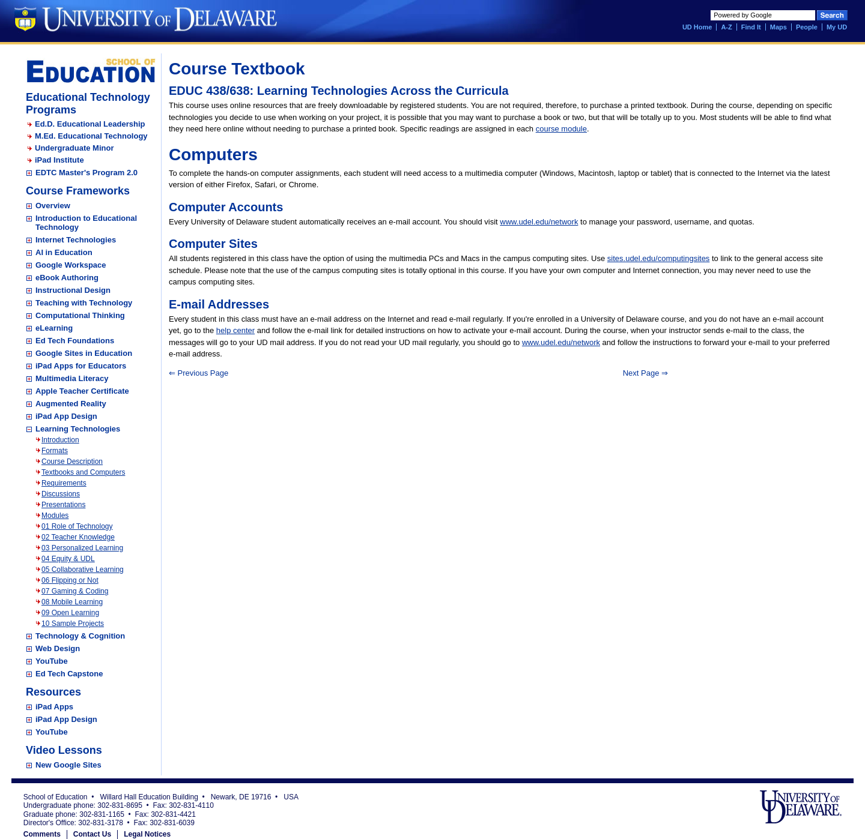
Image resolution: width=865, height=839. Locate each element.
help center (235, 330)
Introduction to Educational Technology (86, 223)
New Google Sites (68, 764)
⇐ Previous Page (198, 372)
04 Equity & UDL (68, 559)
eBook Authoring (67, 277)
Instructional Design (73, 290)
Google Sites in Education (83, 353)
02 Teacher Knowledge (78, 537)
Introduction (60, 440)
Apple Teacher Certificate (82, 390)
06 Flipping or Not (70, 580)
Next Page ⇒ (645, 372)
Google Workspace (70, 264)
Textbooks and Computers (83, 472)
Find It (751, 27)
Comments (42, 834)
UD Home (697, 27)
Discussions (60, 494)
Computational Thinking (80, 315)
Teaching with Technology (83, 302)
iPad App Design (66, 416)
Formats (54, 451)
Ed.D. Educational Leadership (90, 123)
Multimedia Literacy (71, 378)
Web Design (57, 648)
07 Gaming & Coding (74, 591)
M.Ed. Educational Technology (91, 135)
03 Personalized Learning (82, 548)
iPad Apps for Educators (80, 365)
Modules (54, 515)
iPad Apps (54, 706)
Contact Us (92, 834)
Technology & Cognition (80, 635)
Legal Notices (147, 834)
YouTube (51, 661)
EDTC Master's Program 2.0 (86, 172)
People (807, 27)
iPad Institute (59, 159)
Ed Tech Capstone (69, 673)
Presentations (63, 505)
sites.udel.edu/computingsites (658, 258)
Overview (52, 205)
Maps (778, 27)
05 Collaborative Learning (82, 569)
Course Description (72, 461)
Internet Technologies (75, 239)
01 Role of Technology (77, 526)
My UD (837, 27)
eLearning (54, 327)
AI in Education (64, 252)
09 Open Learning (70, 613)
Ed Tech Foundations (74, 340)
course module (561, 128)
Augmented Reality (70, 403)
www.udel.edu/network (539, 221)
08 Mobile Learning (72, 602)
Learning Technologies (77, 428)
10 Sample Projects (72, 623)
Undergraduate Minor (74, 147)
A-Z (726, 27)
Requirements (63, 483)
